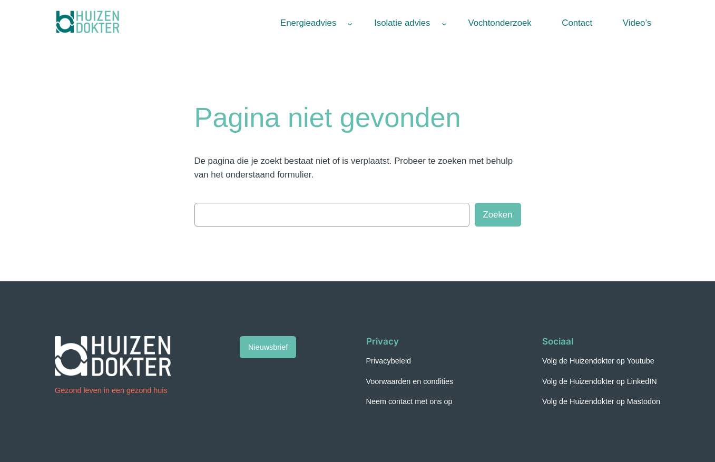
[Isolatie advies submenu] (444, 23)
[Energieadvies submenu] (349, 23)
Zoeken (498, 215)
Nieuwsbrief (268, 347)
